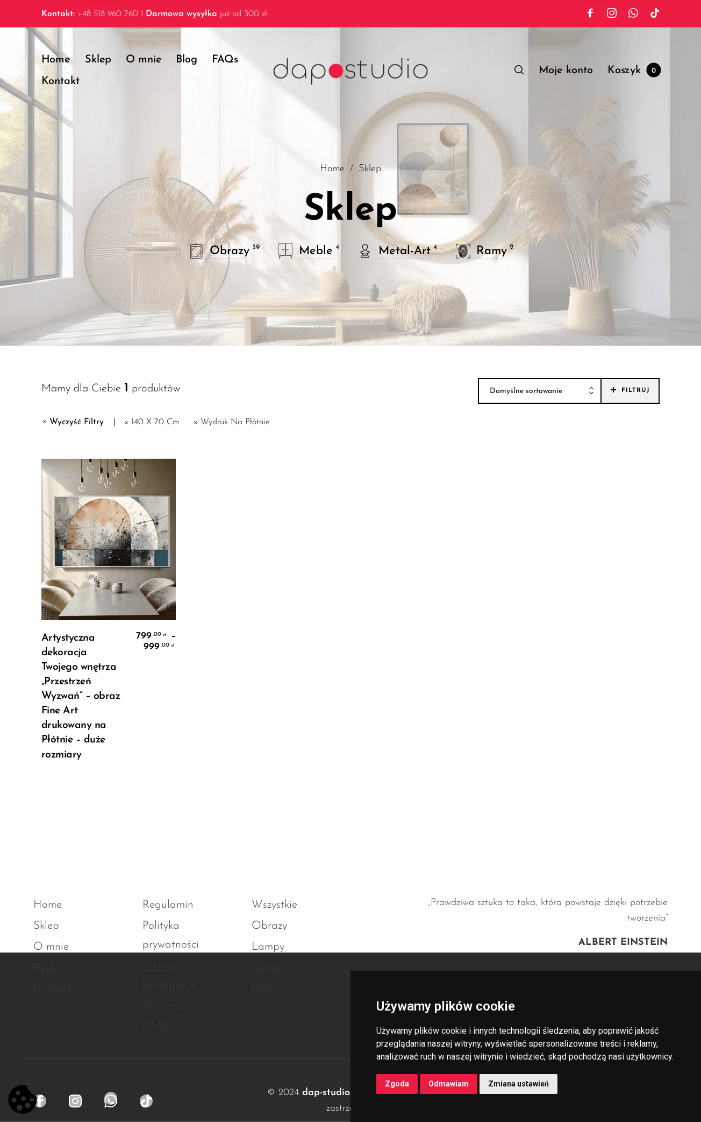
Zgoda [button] (397, 1083)
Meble (267, 968)
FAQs (156, 1027)
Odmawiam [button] (448, 1083)
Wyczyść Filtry (76, 422)
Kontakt (52, 989)
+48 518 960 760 (89, 14)
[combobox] (539, 391)
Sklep (46, 925)
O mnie (51, 946)
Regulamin (168, 904)
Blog (44, 968)
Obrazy (269, 925)
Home (332, 169)
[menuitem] (63, 60)
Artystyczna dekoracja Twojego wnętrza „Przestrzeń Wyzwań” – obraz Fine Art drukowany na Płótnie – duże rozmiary (80, 696)
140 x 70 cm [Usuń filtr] (155, 422)
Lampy (268, 946)
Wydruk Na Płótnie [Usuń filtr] (235, 422)
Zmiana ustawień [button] (518, 1083)
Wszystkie (274, 904)
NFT (263, 989)
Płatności (163, 1006)
